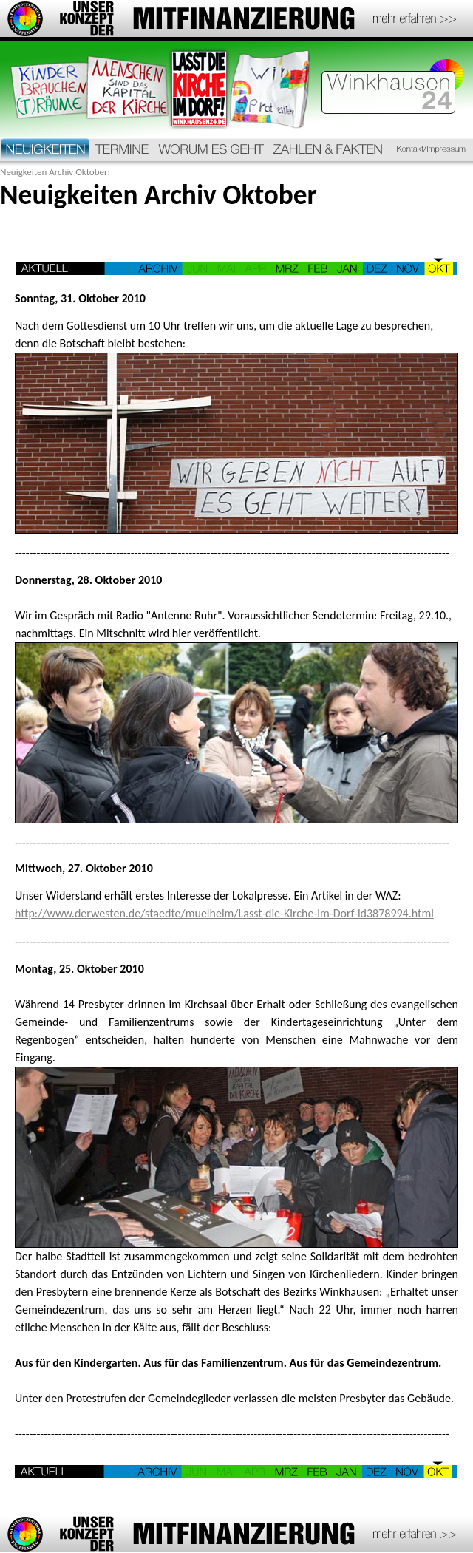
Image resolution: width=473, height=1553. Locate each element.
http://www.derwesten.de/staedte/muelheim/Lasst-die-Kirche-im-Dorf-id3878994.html (224, 913)
